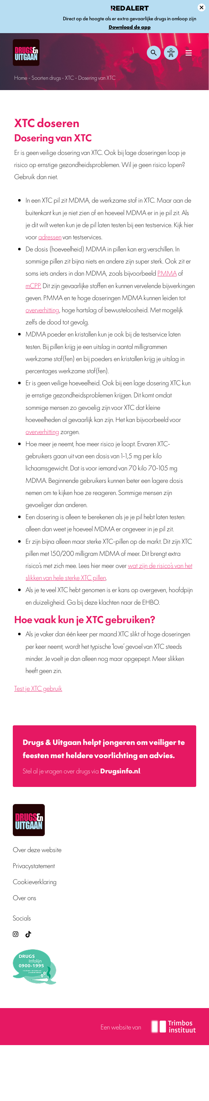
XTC (69, 77)
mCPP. (33, 285)
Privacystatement (34, 865)
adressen (49, 236)
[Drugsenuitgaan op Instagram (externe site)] (15, 934)
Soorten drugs (46, 77)
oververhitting (42, 309)
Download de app (130, 27)
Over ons (24, 897)
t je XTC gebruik (42, 688)
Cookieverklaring (35, 881)
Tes (18, 688)
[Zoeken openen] (154, 53)
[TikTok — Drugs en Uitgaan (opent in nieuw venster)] (27, 934)
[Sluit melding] (201, 7)
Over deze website (37, 849)
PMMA (167, 273)
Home (20, 77)
